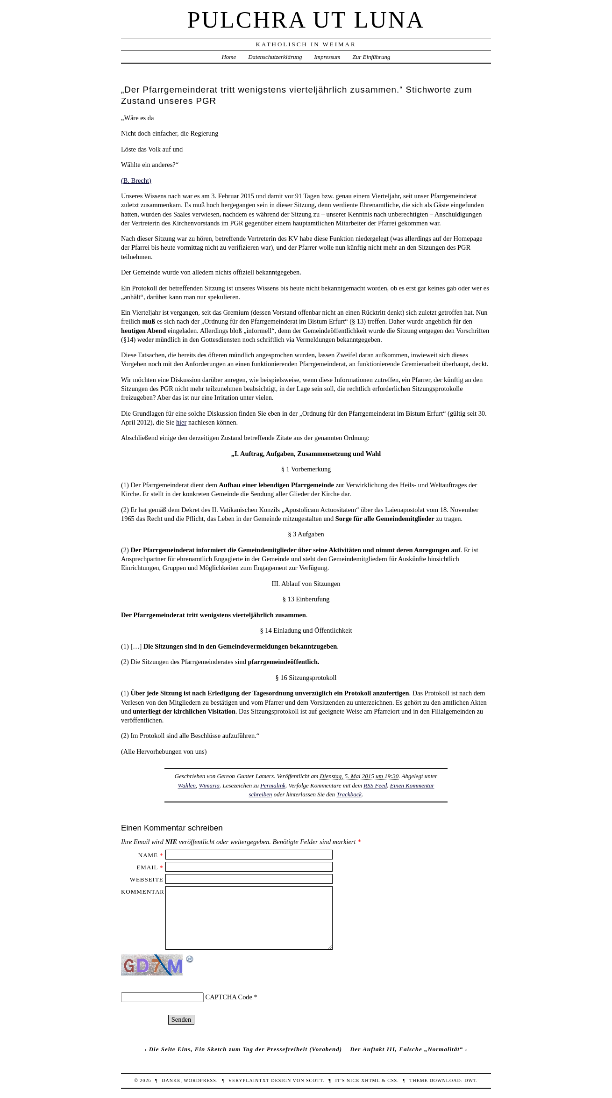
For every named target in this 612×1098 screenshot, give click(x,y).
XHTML (370, 1080)
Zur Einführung (372, 56)
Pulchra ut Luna (306, 20)
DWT (470, 1080)
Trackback (349, 794)
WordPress (200, 1080)
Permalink (272, 785)
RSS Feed (375, 785)
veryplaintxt (249, 1080)
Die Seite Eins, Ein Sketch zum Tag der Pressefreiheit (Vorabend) (245, 1049)
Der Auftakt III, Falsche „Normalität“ (406, 1049)
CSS (392, 1080)
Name (148, 855)
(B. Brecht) (136, 180)
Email (147, 867)
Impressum (327, 56)
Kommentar (142, 891)
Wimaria (209, 785)
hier (181, 422)
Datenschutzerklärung (275, 56)
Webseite (147, 879)
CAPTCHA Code (229, 997)
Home (228, 56)
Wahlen (187, 785)
